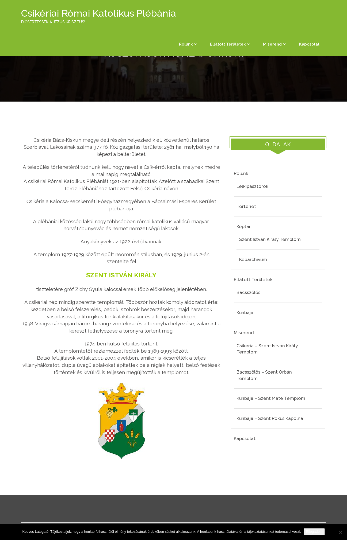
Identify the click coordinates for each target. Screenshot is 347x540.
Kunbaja (245, 312)
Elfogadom (314, 532)
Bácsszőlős (248, 292)
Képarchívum (253, 259)
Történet (246, 206)
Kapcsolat (309, 44)
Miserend (272, 44)
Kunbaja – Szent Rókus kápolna (270, 418)
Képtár (244, 226)
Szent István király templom (270, 239)
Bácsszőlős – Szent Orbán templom (264, 375)
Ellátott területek (228, 44)
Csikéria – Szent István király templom (267, 349)
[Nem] (340, 532)
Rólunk (186, 44)
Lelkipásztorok (252, 186)
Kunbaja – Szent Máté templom (271, 398)
